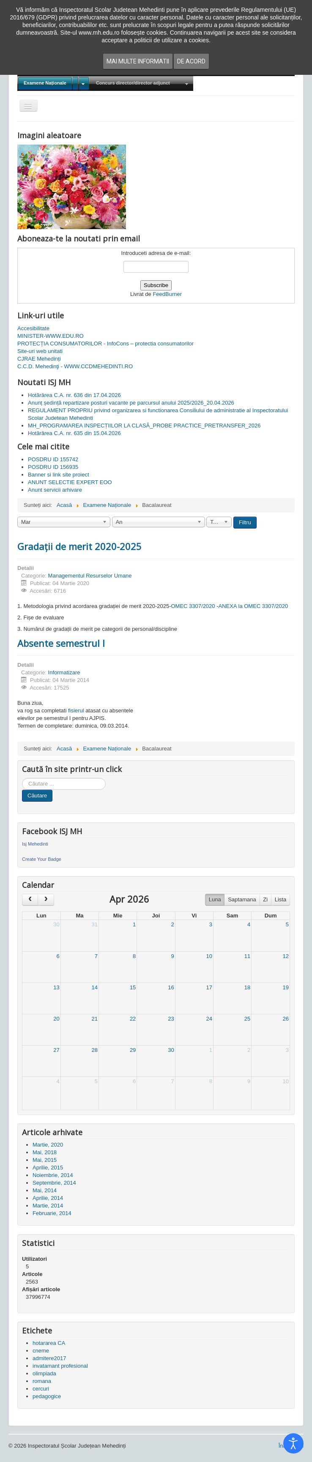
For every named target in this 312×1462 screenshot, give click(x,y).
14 (95, 987)
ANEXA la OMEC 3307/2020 (253, 606)
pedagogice (47, 1396)
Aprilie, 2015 (48, 1167)
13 (56, 987)
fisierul (76, 710)
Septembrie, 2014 (54, 1183)
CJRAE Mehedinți (39, 359)
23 (171, 1019)
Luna (215, 899)
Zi (265, 899)
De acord (191, 61)
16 (171, 987)
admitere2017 (49, 1358)
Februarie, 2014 (52, 1213)
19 (286, 987)
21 (95, 1019)
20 (56, 1019)
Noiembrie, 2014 (53, 1175)
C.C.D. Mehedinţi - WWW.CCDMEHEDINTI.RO (75, 366)
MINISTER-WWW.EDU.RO (50, 336)
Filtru (245, 522)
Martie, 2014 (48, 1205)
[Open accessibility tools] (293, 1443)
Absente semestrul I (61, 643)
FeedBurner (167, 294)
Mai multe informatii (138, 61)
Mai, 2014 (45, 1190)
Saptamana (242, 899)
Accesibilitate (33, 328)
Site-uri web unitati (40, 351)
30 (56, 924)
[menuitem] (53, 83)
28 (95, 1050)
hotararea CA (49, 1343)
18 (247, 987)
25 (247, 1019)
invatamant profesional (60, 1366)
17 (209, 987)
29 (133, 1050)
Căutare (37, 795)
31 (95, 924)
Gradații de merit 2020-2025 (79, 546)
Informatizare (64, 672)
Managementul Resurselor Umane (90, 575)
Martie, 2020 (48, 1145)
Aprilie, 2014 (48, 1198)
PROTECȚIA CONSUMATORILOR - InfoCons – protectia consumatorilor (105, 343)
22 (133, 1019)
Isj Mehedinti (35, 843)
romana (42, 1381)
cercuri (41, 1388)
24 (209, 1019)
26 (286, 1019)
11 (247, 956)
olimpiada (44, 1373)
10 (209, 956)
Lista (280, 899)
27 (56, 1050)
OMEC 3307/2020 (193, 606)
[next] (46, 899)
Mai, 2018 (45, 1152)
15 (133, 987)
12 (286, 956)
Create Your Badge (41, 859)
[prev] (30, 899)
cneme (41, 1350)
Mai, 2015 (45, 1160)
